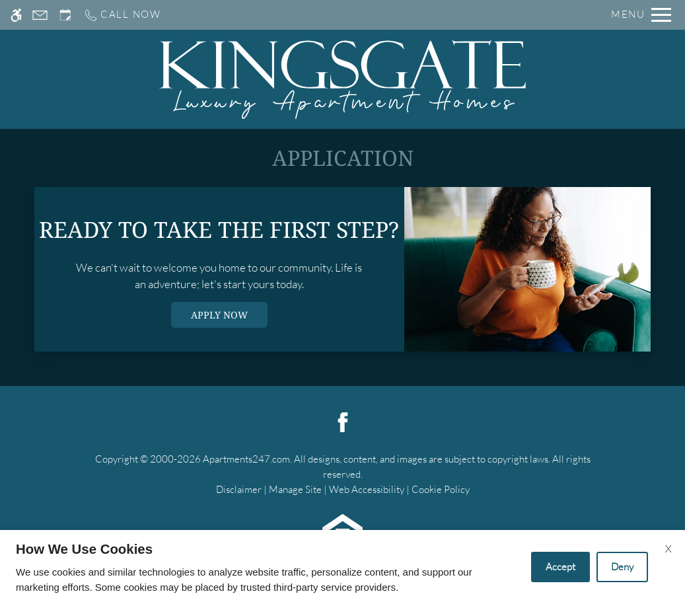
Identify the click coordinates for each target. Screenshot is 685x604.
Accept (560, 566)
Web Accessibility (366, 489)
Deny (622, 566)
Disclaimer (239, 489)
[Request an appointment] (65, 14)
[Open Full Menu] (641, 14)
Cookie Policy (441, 489)
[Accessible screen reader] (16, 14)
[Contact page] (40, 14)
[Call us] (122, 14)
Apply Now (219, 315)
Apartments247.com (246, 459)
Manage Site (295, 489)
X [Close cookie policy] (668, 548)
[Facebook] (342, 421)
